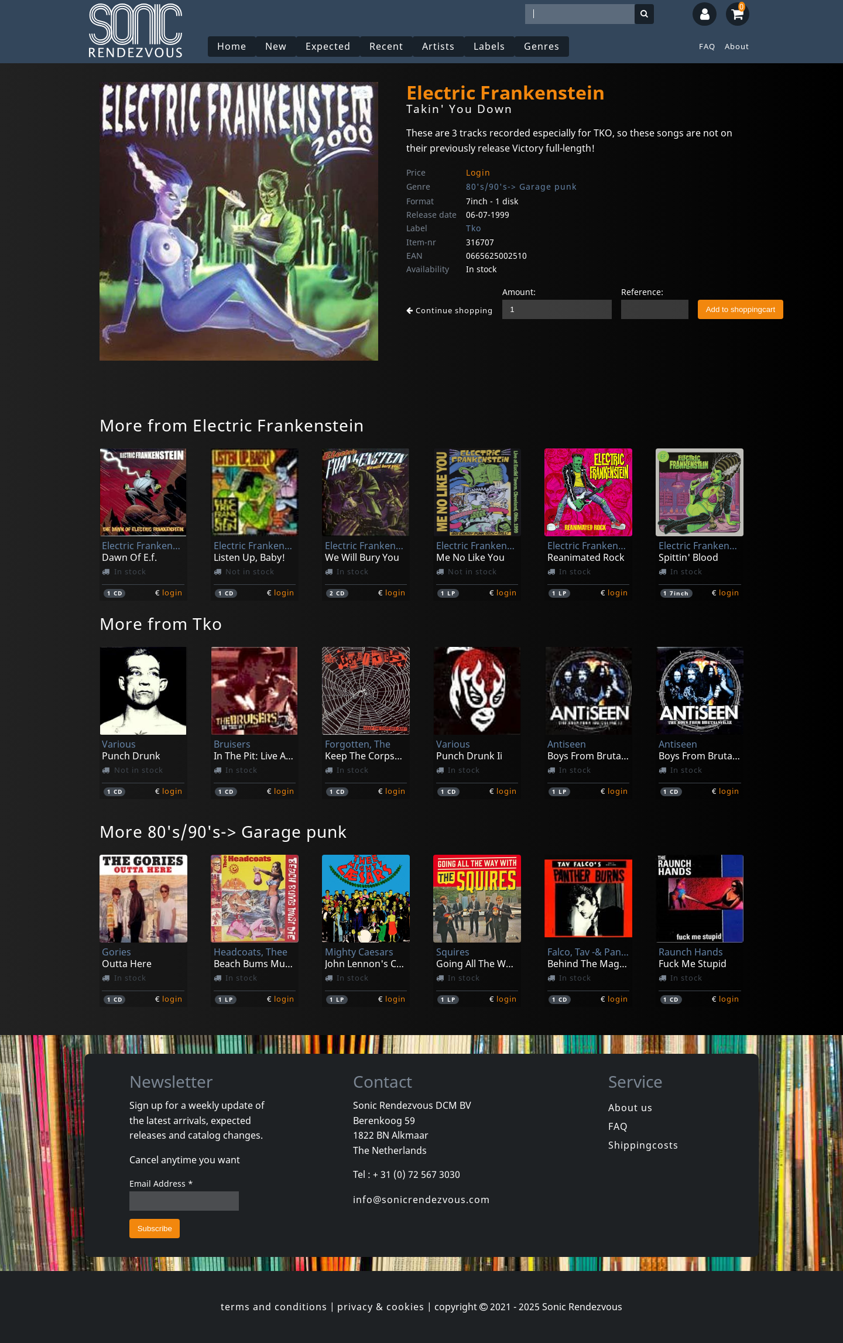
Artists (438, 46)
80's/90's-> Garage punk (521, 186)
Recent (386, 46)
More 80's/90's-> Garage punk (223, 831)
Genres (542, 46)
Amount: (519, 291)
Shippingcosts (643, 1145)
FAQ (707, 46)
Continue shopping (449, 310)
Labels (489, 46)
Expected (328, 46)
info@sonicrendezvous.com (421, 1199)
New (276, 46)
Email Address (161, 1183)
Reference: (642, 291)
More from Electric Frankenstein (232, 425)
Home (231, 46)
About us (630, 1107)
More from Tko (161, 623)
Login (478, 172)
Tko (473, 228)
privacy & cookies (380, 1306)
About (737, 46)
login (172, 592)
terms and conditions (274, 1306)
